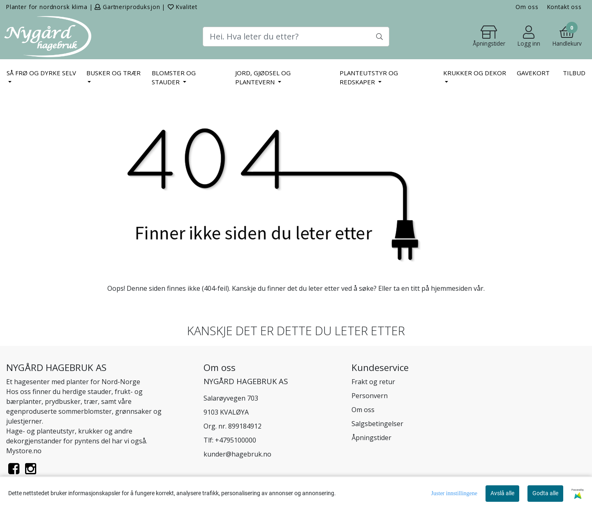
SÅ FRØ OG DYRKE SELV (41, 73)
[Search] (296, 36)
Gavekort (533, 73)
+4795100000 (235, 440)
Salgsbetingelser (377, 423)
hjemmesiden (451, 288)
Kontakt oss (564, 7)
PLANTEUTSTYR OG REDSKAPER (369, 77)
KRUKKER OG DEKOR (474, 73)
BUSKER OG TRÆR (113, 73)
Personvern (370, 395)
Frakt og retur (373, 381)
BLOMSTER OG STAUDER (174, 77)
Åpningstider (371, 437)
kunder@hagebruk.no (237, 454)
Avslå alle (502, 493)
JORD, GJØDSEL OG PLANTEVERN (263, 77)
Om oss (527, 7)
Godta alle (545, 493)
